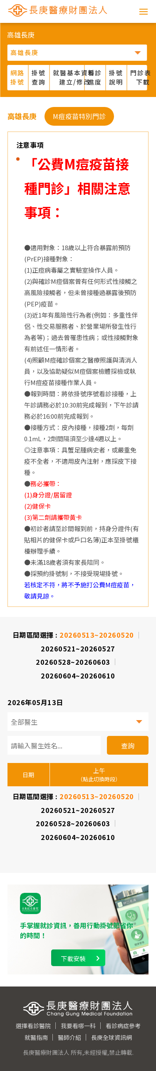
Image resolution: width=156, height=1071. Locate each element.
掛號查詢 (39, 77)
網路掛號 (17, 77)
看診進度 (95, 77)
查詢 (127, 745)
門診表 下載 (140, 77)
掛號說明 (116, 77)
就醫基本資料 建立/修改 (68, 77)
